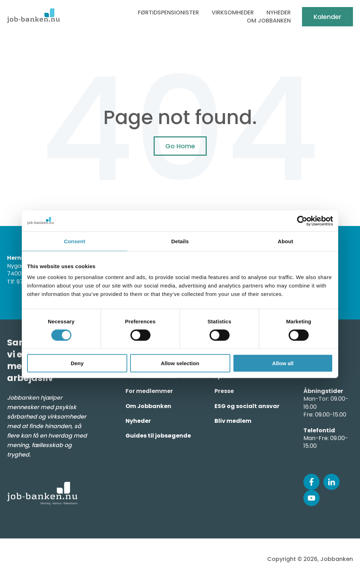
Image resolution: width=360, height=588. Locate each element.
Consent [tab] (74, 241)
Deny (77, 363)
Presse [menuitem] (224, 391)
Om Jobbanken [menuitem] (148, 406)
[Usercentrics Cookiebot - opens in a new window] (302, 220)
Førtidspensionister (168, 13)
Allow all (283, 363)
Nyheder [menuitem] (138, 421)
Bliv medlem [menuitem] (232, 421)
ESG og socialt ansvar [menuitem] (246, 406)
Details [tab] (180, 241)
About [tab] (285, 241)
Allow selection (180, 363)
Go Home (180, 146)
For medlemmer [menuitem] (149, 391)
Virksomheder (233, 13)
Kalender (327, 16)
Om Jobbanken (269, 21)
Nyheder (278, 13)
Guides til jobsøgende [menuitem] (158, 436)
